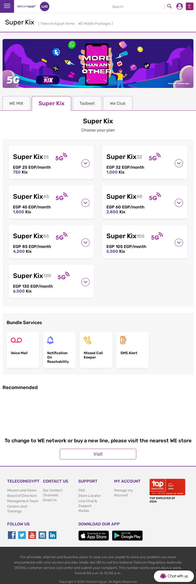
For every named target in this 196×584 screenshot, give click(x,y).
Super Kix (51, 103)
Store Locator (89, 488)
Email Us (50, 492)
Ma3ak (83, 503)
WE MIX (16, 103)
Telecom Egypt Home (58, 23)
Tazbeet (87, 103)
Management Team (22, 493)
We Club (118, 103)
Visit (98, 446)
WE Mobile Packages (95, 23)
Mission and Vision (21, 482)
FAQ (81, 482)
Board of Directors (22, 488)
